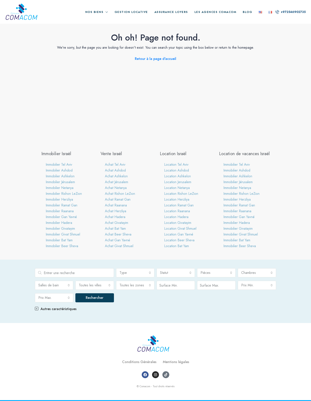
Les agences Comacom (215, 12)
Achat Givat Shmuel (119, 245)
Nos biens (94, 12)
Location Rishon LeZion (181, 193)
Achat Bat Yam (115, 228)
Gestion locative (131, 12)
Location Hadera (176, 216)
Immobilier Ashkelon (60, 176)
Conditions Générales (139, 361)
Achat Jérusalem (116, 181)
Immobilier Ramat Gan (61, 205)
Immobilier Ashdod (59, 170)
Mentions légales (176, 361)
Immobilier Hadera (59, 222)
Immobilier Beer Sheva (62, 245)
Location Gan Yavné (178, 234)
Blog (247, 12)
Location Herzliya (176, 199)
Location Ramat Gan (179, 205)
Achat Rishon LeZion (120, 193)
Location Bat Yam (176, 245)
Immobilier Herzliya (59, 199)
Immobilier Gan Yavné (61, 216)
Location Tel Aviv (176, 164)
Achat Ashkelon (116, 176)
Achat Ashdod (115, 170)
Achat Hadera (115, 216)
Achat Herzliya (115, 211)
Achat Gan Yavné (117, 240)
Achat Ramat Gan (118, 199)
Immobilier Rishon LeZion (64, 193)
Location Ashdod (176, 170)
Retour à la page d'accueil (155, 58)
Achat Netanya (116, 187)
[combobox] (135, 272)
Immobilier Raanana (60, 211)
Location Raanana (177, 211)
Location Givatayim (177, 222)
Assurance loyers (171, 12)
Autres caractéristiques (55, 308)
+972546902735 (290, 12)
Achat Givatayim (116, 222)
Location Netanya (177, 187)
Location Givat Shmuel (180, 228)
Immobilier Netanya (59, 187)
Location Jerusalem (177, 181)
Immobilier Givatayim (60, 228)
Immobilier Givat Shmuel (63, 234)
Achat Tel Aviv (115, 164)
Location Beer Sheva (179, 240)
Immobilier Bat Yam (59, 240)
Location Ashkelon (177, 176)
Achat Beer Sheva (118, 234)
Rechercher (94, 297)
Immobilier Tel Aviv (59, 164)
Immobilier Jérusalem (60, 181)
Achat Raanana (116, 205)
